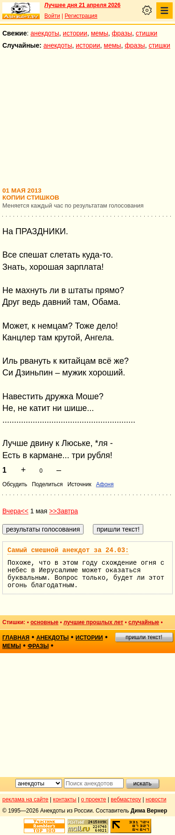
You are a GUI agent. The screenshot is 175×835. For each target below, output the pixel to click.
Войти (52, 16)
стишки (146, 33)
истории (75, 33)
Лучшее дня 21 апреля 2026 (82, 5)
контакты (65, 799)
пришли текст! (144, 637)
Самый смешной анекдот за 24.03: (68, 550)
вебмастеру (126, 799)
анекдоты (44, 33)
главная (15, 637)
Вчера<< (15, 511)
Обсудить (14, 484)
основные (44, 622)
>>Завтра (63, 511)
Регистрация (80, 16)
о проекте (93, 799)
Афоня (105, 484)
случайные (143, 622)
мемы (99, 33)
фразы (122, 33)
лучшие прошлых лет (93, 622)
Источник (79, 484)
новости (156, 799)
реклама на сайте (25, 799)
